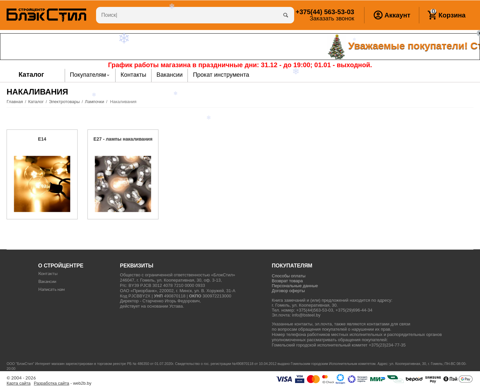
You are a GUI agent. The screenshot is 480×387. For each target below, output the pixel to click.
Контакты (47, 274)
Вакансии (47, 282)
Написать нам (51, 290)
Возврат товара (287, 280)
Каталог (31, 74)
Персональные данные (295, 285)
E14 (42, 139)
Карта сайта (19, 383)
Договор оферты (288, 290)
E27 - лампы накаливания (123, 139)
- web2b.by (62, 383)
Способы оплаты (288, 275)
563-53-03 (324, 12)
